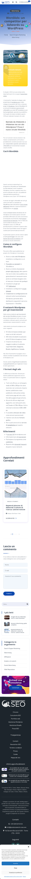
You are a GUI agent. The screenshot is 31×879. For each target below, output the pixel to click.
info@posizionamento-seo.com (16, 827)
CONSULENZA (24, 2)
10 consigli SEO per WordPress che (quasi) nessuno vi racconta (19, 781)
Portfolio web (15, 719)
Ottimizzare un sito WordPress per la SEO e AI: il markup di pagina (19, 775)
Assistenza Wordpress (15, 722)
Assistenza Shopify (15, 725)
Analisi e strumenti (19, 501)
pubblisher (9, 442)
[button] (28, 847)
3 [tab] (19, 534)
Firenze (14, 790)
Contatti (15, 741)
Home (6, 35)
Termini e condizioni (15, 748)
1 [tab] (10, 534)
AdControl (12, 286)
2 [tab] (12, 534)
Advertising (15, 11)
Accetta (15, 863)
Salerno (24, 790)
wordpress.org (16, 102)
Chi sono (15, 712)
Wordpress (11, 106)
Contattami (15, 688)
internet (16, 271)
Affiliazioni (7, 657)
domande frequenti (20, 444)
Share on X (21, 132)
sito (12, 271)
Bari (5, 790)
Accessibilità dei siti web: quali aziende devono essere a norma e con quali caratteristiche (19, 769)
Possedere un (13, 264)
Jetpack (16, 208)
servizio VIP (11, 435)
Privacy (24, 876)
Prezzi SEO (15, 729)
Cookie (15, 754)
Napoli (19, 790)
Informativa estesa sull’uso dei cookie (13, 876)
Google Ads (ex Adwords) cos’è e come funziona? (18, 617)
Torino (14, 788)
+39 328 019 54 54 (16, 824)
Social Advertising (10, 665)
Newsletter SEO (15, 745)
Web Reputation (9, 670)
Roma (27, 788)
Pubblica (9, 594)
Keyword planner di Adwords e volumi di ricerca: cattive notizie (17, 631)
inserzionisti (22, 437)
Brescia (23, 788)
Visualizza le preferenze (15, 872)
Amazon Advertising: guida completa (19, 624)
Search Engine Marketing (17, 35)
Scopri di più (18, 518)
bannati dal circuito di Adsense (12, 239)
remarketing (11, 425)
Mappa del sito (15, 758)
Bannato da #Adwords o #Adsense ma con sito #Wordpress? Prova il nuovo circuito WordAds (16, 126)
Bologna (9, 790)
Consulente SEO (15, 715)
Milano (18, 788)
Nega (15, 868)
